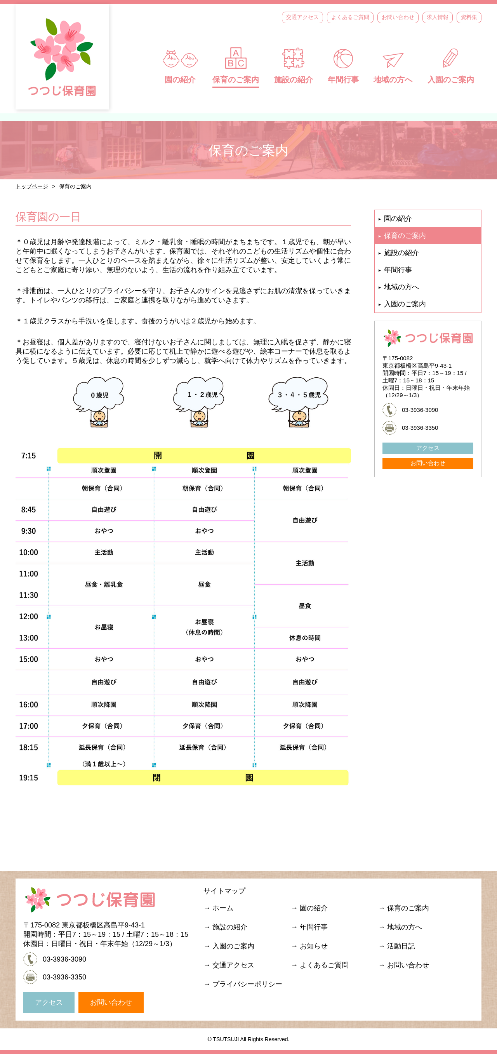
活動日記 (401, 946)
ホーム (222, 908)
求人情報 (437, 17)
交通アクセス (302, 17)
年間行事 (343, 65)
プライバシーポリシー (247, 984)
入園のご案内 (450, 65)
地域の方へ (393, 65)
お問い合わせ (398, 17)
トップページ (32, 186)
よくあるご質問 (350, 17)
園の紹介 (180, 65)
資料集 (469, 17)
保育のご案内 (235, 65)
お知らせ (314, 946)
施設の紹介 (293, 65)
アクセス (428, 448)
